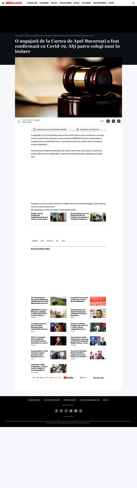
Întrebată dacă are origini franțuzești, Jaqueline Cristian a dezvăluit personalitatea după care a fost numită (79, 312)
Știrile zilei (32, 3)
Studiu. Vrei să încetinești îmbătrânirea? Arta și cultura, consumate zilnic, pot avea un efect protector (39, 216)
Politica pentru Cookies (52, 400)
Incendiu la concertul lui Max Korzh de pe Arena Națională (79, 299)
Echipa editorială (34, 400)
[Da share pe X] (113, 121)
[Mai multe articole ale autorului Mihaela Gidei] (19, 121)
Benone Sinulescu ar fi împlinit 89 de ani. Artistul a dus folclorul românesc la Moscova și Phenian (80, 216)
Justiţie (27, 35)
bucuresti (50, 241)
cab (57, 241)
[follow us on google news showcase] (53, 378)
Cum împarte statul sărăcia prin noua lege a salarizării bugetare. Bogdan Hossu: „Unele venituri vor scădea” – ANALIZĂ (80, 340)
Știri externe (65, 3)
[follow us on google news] (38, 378)
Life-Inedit (86, 3)
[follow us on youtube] (68, 378)
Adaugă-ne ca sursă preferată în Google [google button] (49, 129)
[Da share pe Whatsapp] (118, 121)
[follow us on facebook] (98, 378)
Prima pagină (19, 35)
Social (77, 3)
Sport (111, 3)
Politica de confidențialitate (90, 400)
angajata (35, 241)
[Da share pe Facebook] (108, 121)
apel (42, 241)
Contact (106, 400)
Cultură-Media (99, 3)
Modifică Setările (68, 405)
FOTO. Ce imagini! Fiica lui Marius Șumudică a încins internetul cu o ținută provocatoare (39, 340)
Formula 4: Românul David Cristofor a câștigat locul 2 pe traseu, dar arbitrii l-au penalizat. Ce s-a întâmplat (79, 354)
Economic (44, 3)
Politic (54, 3)
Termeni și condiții (69, 400)
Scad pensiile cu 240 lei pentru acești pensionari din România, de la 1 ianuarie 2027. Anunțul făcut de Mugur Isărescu (39, 354)
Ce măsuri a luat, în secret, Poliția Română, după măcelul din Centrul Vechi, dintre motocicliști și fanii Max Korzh (39, 326)
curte (63, 241)
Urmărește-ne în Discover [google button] (87, 129)
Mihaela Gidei (26, 122)
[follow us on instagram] (83, 378)
